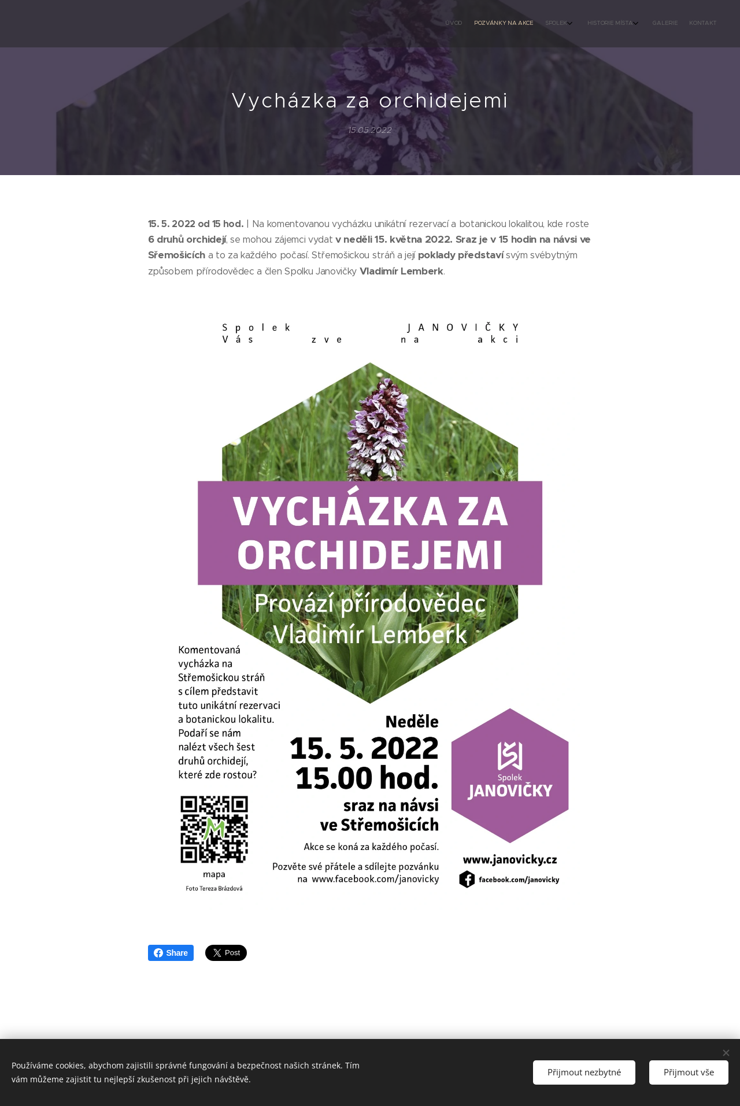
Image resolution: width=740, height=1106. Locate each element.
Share (171, 952)
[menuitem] (643, 23)
